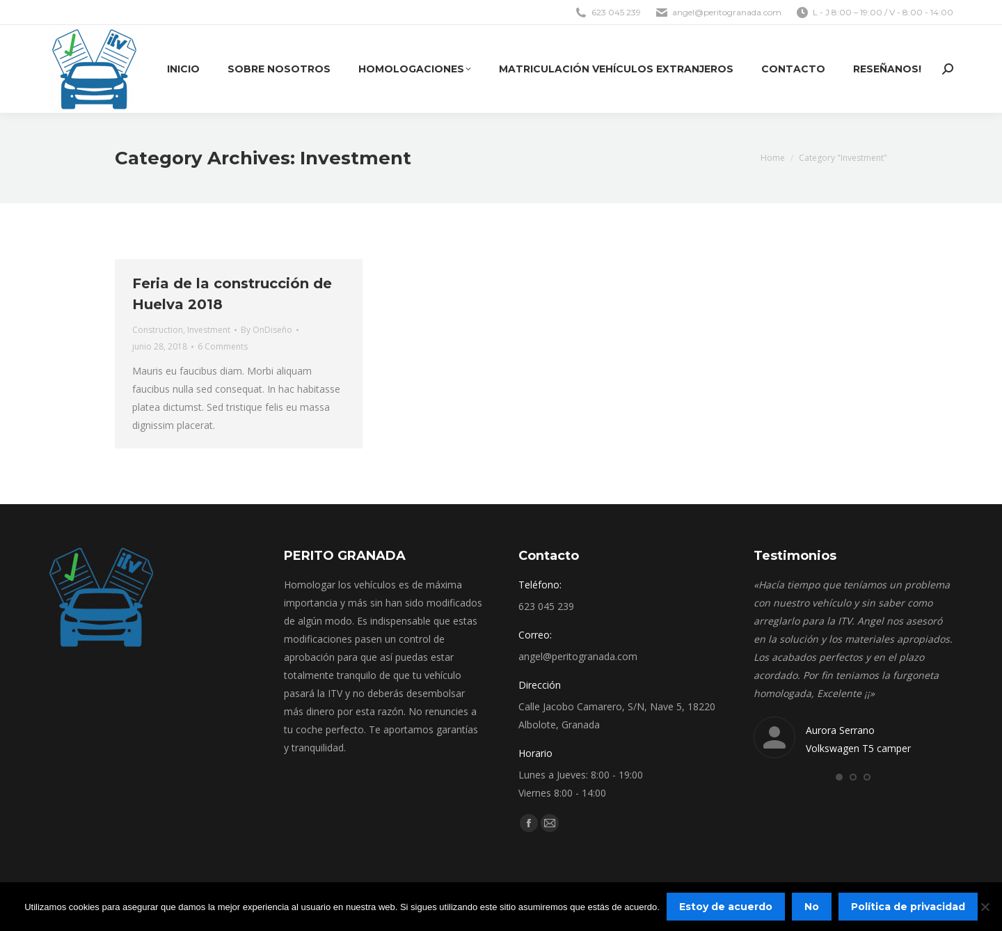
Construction (157, 330)
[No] (985, 907)
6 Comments (223, 346)
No (811, 906)
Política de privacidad (908, 906)
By (266, 330)
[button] (839, 777)
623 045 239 (607, 12)
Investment (208, 330)
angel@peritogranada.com (718, 12)
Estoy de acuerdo (725, 906)
